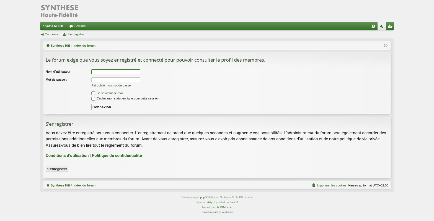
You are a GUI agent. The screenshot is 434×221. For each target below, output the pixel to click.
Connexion (52, 34)
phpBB (204, 197)
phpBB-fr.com (224, 207)
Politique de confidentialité (117, 155)
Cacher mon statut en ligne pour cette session (125, 98)
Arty (209, 202)
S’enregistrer (76, 34)
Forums (80, 26)
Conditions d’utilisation (67, 155)
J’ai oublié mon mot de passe (111, 85)
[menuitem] (373, 26)
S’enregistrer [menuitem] (391, 27)
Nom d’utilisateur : (59, 71)
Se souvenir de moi (107, 93)
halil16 (235, 202)
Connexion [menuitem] (383, 27)
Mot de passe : (56, 79)
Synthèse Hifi (53, 26)
